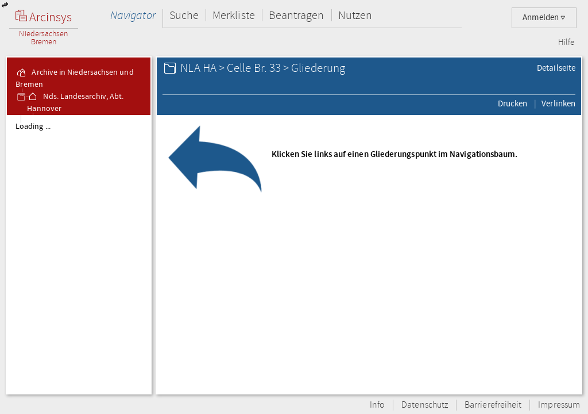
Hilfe (566, 42)
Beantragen (296, 15)
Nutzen (355, 15)
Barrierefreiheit (493, 405)
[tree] (78, 254)
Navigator (133, 15)
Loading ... (33, 126)
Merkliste (233, 15)
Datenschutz (424, 405)
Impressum (559, 405)
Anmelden (544, 17)
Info (377, 405)
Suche (184, 15)
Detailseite (556, 68)
